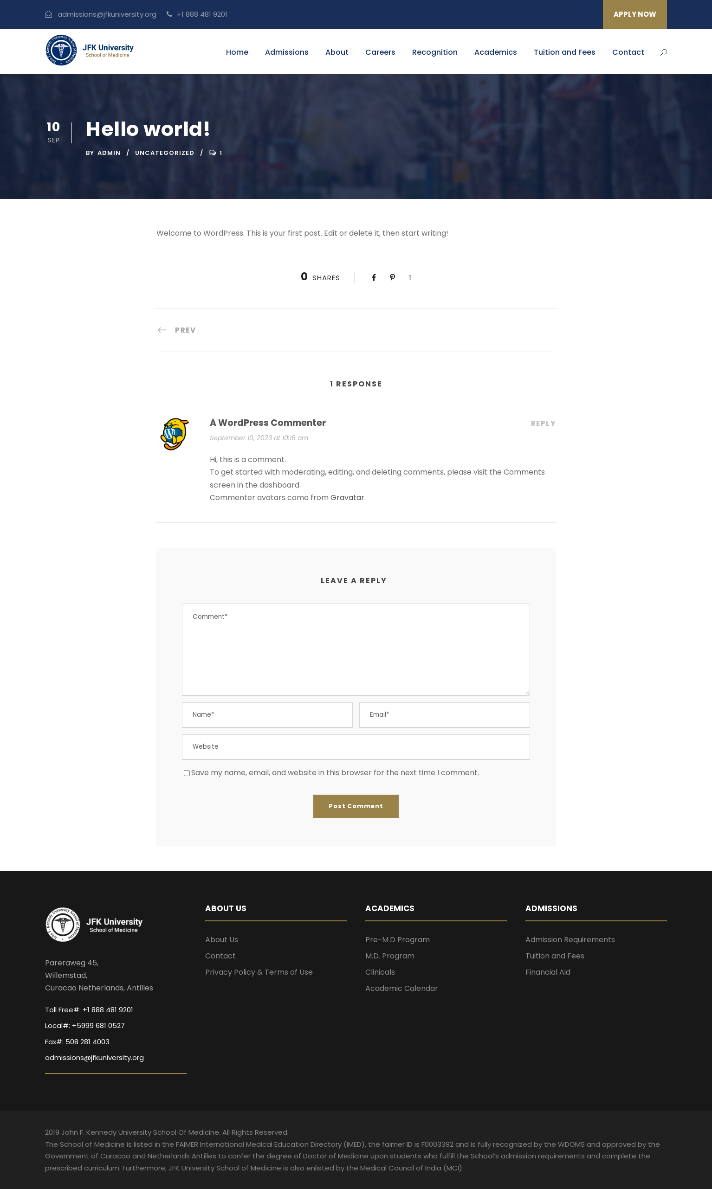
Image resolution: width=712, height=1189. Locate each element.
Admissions (287, 52)
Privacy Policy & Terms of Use (259, 972)
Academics (495, 52)
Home (237, 52)
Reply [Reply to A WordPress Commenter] (543, 423)
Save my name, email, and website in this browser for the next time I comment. (335, 772)
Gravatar (347, 497)
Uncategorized (164, 152)
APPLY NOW (635, 14)
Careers (380, 52)
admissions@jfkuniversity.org (100, 14)
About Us (221, 939)
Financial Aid (547, 972)
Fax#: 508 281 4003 (77, 1042)
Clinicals (380, 972)
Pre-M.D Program (397, 939)
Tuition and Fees (564, 52)
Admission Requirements (570, 939)
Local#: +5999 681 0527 (85, 1025)
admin (109, 152)
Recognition (435, 52)
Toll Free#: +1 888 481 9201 (89, 1010)
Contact (628, 52)
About (337, 52)
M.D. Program (389, 956)
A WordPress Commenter (268, 423)
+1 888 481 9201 (197, 14)
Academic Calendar (401, 988)
